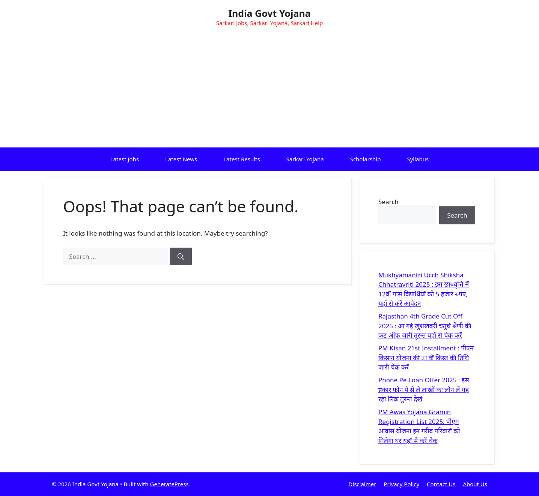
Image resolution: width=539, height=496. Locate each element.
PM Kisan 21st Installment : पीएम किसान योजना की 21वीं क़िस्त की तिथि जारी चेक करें (426, 357)
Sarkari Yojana (305, 159)
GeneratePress (169, 484)
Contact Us (441, 484)
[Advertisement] (269, 91)
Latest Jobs (124, 159)
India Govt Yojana (269, 13)
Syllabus (418, 159)
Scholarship (365, 159)
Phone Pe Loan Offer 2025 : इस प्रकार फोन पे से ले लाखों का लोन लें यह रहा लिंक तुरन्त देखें (423, 389)
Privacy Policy (401, 484)
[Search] (181, 257)
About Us (475, 484)
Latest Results (241, 159)
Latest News (181, 159)
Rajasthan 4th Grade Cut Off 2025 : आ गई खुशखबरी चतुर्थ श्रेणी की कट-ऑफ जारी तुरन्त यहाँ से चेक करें (424, 326)
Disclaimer (362, 484)
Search (388, 201)
